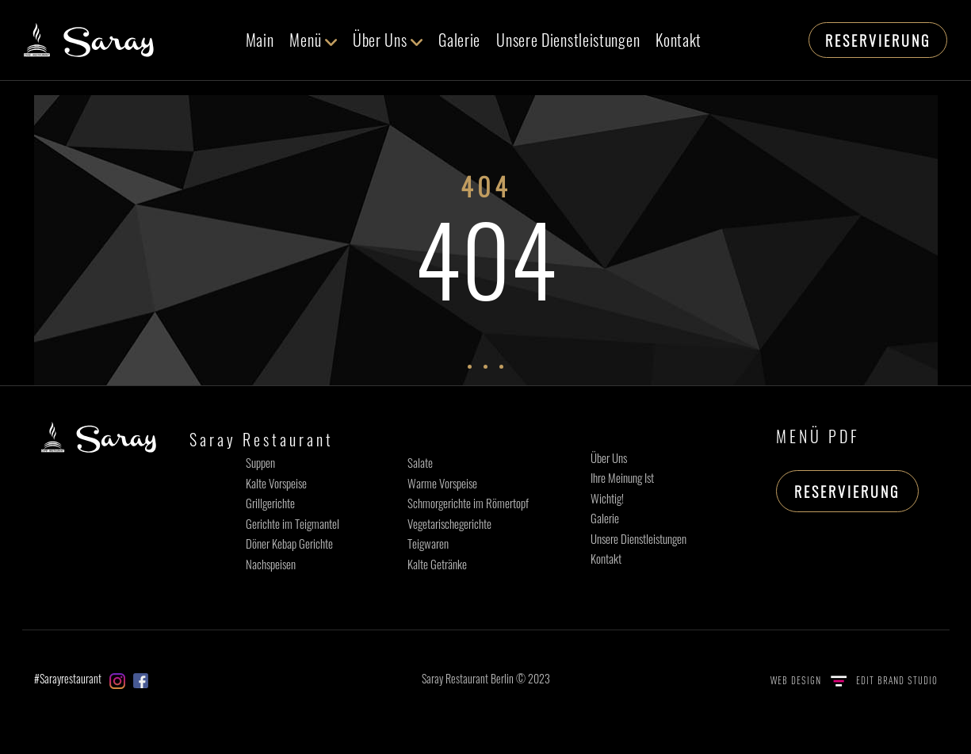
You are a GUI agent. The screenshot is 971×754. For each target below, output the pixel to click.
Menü (313, 40)
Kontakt (678, 40)
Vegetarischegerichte (449, 523)
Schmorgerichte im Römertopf (468, 502)
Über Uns (387, 40)
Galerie (459, 40)
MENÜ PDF (818, 436)
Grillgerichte (270, 502)
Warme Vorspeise (442, 483)
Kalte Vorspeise (276, 483)
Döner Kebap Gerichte (289, 543)
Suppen (260, 462)
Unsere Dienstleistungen (568, 40)
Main (260, 40)
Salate (420, 462)
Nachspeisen (271, 563)
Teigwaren (428, 543)
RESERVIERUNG (878, 40)
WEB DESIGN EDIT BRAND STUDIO (854, 680)
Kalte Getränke (437, 563)
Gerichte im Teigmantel (292, 523)
